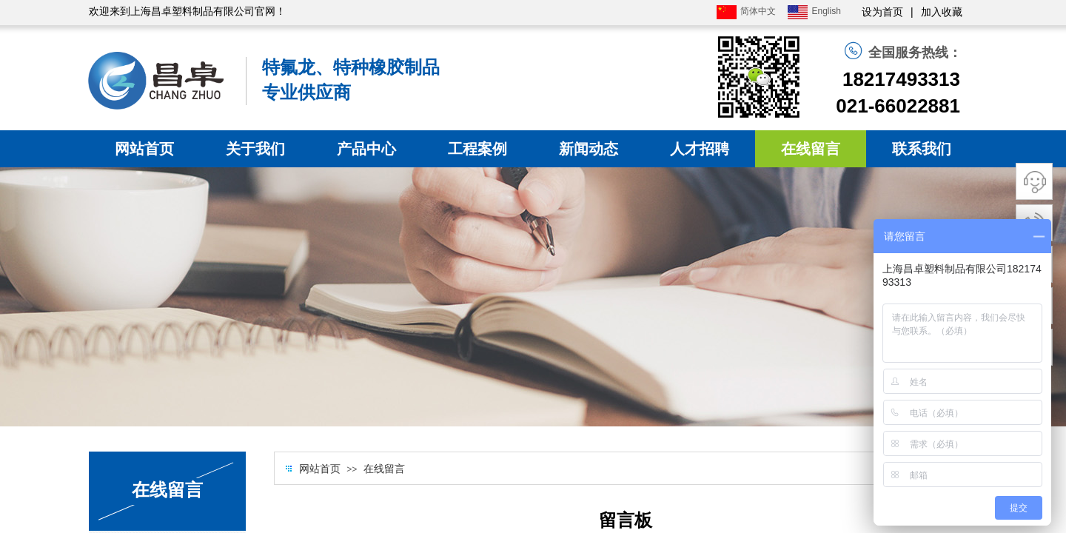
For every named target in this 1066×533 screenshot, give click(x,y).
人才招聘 (699, 149)
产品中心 (366, 149)
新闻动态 (588, 149)
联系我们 (921, 149)
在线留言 (810, 149)
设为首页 (882, 12)
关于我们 (255, 149)
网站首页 (144, 149)
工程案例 (477, 149)
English (814, 12)
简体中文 (746, 12)
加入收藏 (941, 12)
